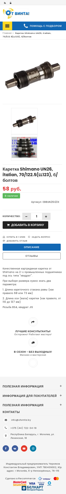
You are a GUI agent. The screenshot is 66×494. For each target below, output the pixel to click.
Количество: (12, 216)
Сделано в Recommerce (20, 478)
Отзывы (31, 256)
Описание (31, 247)
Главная (7, 33)
